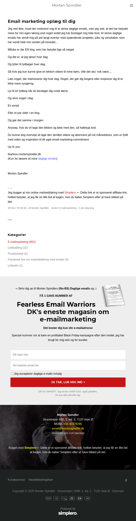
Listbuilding (18, 247)
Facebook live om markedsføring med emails (38, 259)
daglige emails (47, 158)
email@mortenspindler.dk (68, 428)
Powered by (43, 511)
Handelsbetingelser (41, 479)
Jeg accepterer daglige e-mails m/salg (36, 373)
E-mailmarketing (67, 208)
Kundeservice (16, 479)
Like (10, 219)
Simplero (70, 192)
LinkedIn (15, 265)
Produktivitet (18, 253)
